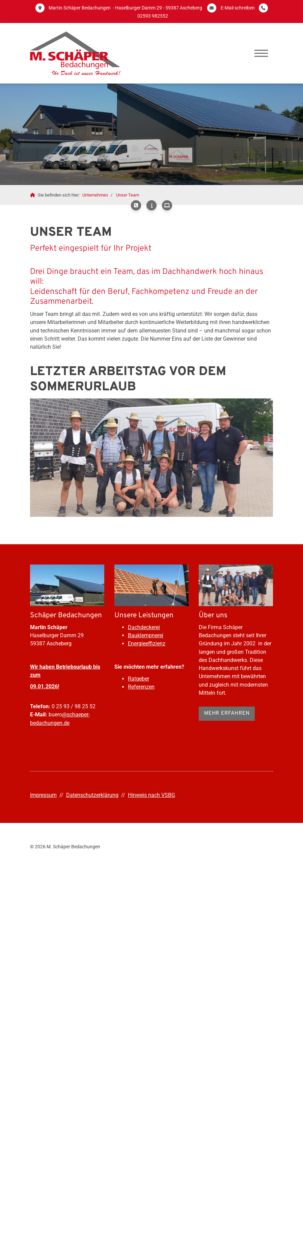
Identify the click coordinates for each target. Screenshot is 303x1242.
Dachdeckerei (144, 627)
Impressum (43, 795)
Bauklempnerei (145, 635)
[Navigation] (261, 53)
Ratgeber (138, 678)
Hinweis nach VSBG (151, 795)
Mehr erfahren (227, 713)
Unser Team (127, 195)
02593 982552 (152, 16)
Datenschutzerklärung (92, 795)
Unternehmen (95, 195)
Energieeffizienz (146, 643)
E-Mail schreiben (238, 7)
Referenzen (141, 687)
